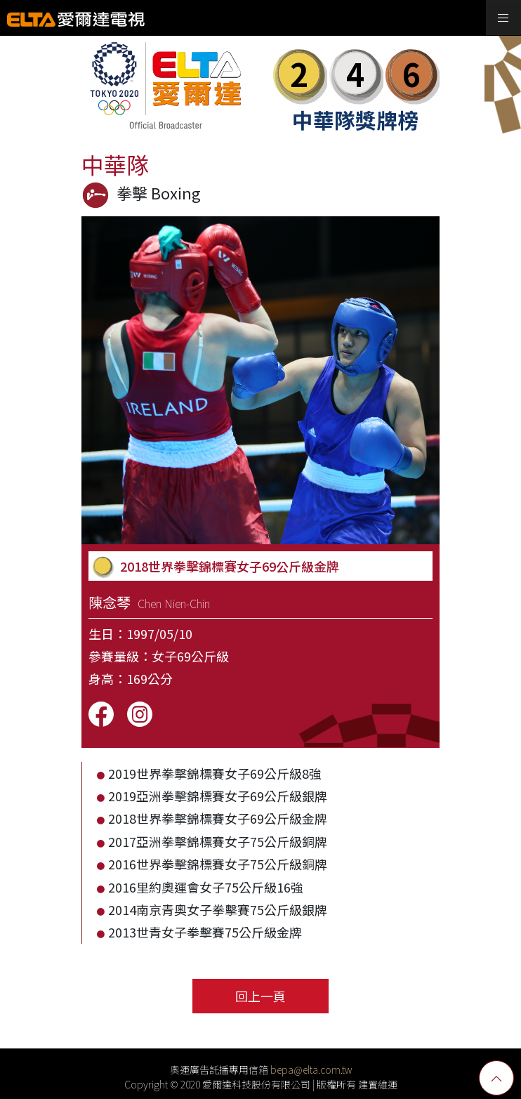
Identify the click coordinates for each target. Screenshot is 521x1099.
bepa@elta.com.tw (311, 1069)
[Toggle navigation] (503, 17)
